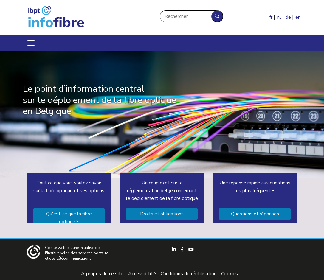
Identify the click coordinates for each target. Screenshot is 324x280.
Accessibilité (142, 273)
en (297, 17)
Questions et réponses (255, 214)
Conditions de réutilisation (188, 273)
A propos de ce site (102, 273)
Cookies (229, 273)
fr (270, 17)
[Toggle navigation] (31, 43)
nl (279, 17)
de (288, 17)
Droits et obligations (162, 214)
